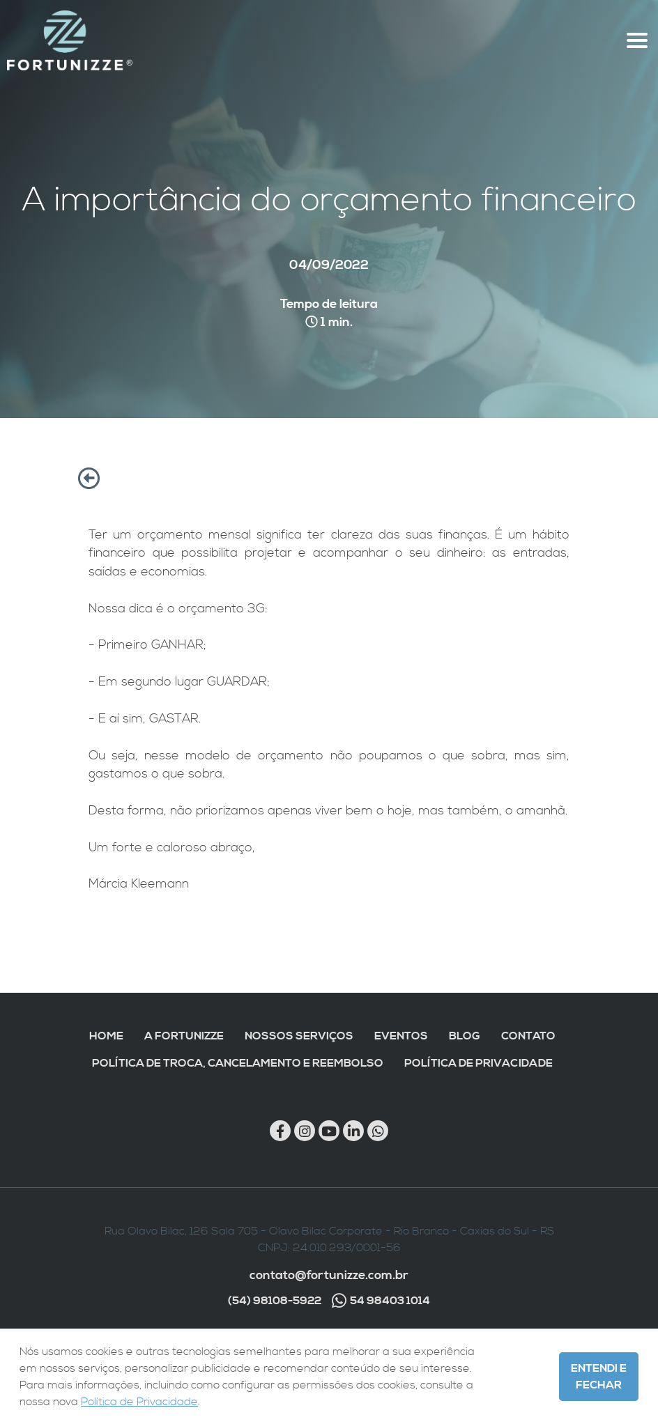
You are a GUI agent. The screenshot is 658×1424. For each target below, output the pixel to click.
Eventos (401, 1036)
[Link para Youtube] (329, 1130)
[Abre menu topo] (637, 40)
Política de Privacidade (478, 1063)
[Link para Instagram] (304, 1130)
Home (106, 1036)
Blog (464, 1036)
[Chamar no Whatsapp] (377, 1130)
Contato (528, 1036)
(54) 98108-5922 (274, 1301)
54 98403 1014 (381, 1300)
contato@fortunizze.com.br (329, 1275)
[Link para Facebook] (280, 1130)
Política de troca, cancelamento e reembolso (237, 1063)
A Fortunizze (184, 1036)
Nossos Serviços (299, 1036)
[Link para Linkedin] (353, 1130)
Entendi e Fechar (599, 1376)
